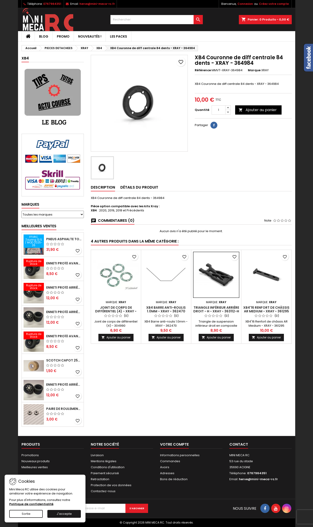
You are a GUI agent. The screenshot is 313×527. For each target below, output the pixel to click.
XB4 (25, 58)
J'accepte (64, 514)
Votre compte (174, 444)
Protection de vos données (111, 485)
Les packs (118, 36)
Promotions (30, 455)
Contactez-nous (103, 491)
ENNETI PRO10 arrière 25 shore (64, 312)
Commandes (170, 461)
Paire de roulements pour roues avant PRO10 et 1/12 (64, 409)
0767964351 (52, 4)
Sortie (26, 514)
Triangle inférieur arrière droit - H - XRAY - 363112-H (216, 309)
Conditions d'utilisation (108, 467)
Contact (238, 444)
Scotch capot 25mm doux (64, 360)
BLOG (43, 36)
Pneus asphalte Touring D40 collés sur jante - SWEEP (64, 239)
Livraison (97, 455)
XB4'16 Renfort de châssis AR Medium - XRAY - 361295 (266, 309)
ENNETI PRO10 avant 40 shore (64, 336)
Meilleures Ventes (38, 226)
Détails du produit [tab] (139, 187)
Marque (254, 70)
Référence (203, 70)
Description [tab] (103, 187)
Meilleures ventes (34, 467)
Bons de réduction (174, 479)
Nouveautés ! (89, 36)
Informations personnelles (180, 455)
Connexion (245, 4)
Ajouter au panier (258, 110)
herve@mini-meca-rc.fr (97, 4)
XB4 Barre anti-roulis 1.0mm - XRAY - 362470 (166, 309)
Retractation (100, 479)
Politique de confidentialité (31, 504)
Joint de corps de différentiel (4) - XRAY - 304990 (116, 311)
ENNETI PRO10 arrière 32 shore (64, 384)
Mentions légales (103, 461)
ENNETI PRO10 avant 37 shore (64, 263)
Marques (30, 204)
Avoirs (164, 467)
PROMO (63, 36)
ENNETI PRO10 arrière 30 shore (64, 287)
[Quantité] (218, 110)
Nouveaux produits (35, 461)
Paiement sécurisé (105, 473)
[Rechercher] (156, 19)
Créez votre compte (274, 4)
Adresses (167, 473)
